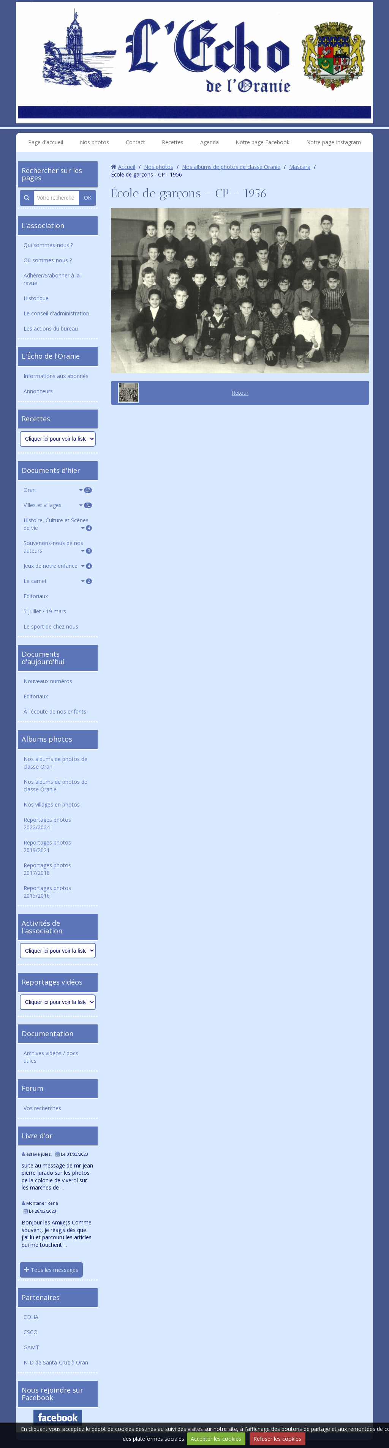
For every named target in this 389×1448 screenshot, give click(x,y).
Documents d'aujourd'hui (43, 657)
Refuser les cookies (277, 1438)
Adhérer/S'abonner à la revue (52, 279)
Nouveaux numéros (48, 681)
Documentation (47, 1033)
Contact (135, 142)
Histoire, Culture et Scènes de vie (58, 524)
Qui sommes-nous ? (48, 245)
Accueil (126, 166)
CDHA (31, 1316)
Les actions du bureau (51, 328)
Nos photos (94, 142)
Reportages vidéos (52, 981)
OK (88, 198)
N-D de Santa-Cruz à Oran (56, 1362)
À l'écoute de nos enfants (55, 711)
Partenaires (41, 1297)
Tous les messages (51, 1269)
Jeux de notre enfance (58, 565)
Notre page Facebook (262, 142)
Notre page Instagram (333, 142)
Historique (36, 298)
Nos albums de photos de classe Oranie (55, 785)
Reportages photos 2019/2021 (47, 846)
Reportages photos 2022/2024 (47, 823)
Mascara (299, 166)
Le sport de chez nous (51, 626)
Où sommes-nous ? (48, 260)
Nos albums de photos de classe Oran (55, 762)
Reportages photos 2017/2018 (47, 869)
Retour (240, 392)
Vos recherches (42, 1108)
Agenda (209, 142)
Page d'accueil (45, 142)
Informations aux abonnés (56, 376)
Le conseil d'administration (56, 313)
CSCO (31, 1332)
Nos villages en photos (52, 804)
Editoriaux (36, 596)
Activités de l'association (42, 927)
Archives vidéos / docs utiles (51, 1056)
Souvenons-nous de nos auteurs (58, 546)
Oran (58, 489)
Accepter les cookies (216, 1438)
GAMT (31, 1347)
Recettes (172, 142)
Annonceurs (38, 391)
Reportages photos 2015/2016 (47, 891)
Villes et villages (58, 505)
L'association (43, 225)
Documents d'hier (51, 470)
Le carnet (58, 581)
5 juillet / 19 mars (45, 611)
